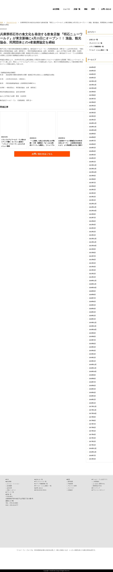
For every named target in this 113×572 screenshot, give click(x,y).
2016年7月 (92, 455)
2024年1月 (92, 162)
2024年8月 (92, 137)
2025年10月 (92, 88)
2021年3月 (92, 270)
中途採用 (70, 483)
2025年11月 (92, 85)
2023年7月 (92, 182)
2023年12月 (92, 165)
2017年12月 (92, 406)
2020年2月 (92, 315)
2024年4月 (92, 151)
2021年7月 (92, 256)
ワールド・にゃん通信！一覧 (98, 50)
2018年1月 (92, 403)
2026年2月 (92, 74)
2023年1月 (92, 200)
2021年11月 (92, 242)
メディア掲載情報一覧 (96, 46)
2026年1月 (92, 78)
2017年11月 (92, 410)
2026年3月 (92, 71)
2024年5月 (92, 147)
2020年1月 (92, 319)
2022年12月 (92, 203)
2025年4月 (92, 109)
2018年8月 (92, 378)
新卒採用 (70, 481)
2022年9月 (92, 214)
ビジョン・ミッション (13, 483)
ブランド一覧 (10, 492)
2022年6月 (92, 221)
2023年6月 (92, 186)
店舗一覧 (77, 9)
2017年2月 (92, 441)
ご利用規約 (96, 481)
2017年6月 (92, 427)
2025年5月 (92, 106)
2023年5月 (92, 189)
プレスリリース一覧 (95, 43)
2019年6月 (92, 343)
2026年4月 (92, 67)
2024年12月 (92, 123)
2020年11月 (92, 284)
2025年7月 (92, 99)
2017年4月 (92, 434)
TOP (1, 22)
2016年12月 (92, 448)
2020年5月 (92, 305)
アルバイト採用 (72, 486)
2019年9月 (92, 333)
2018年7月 (92, 382)
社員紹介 (70, 490)
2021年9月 (92, 249)
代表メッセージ (11, 490)
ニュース (66, 9)
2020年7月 (92, 298)
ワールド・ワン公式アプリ (99, 479)
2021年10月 (92, 245)
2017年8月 (92, 420)
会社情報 (56, 9)
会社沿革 (9, 488)
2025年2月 (92, 116)
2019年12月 (92, 322)
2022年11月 (92, 207)
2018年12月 (92, 364)
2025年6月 (92, 102)
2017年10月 (92, 413)
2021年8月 (92, 252)
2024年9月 (92, 134)
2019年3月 (92, 354)
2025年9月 (92, 92)
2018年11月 (92, 368)
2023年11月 (92, 168)
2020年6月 (92, 301)
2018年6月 (92, 385)
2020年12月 (92, 280)
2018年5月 (92, 389)
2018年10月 (92, 371)
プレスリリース (11, 22)
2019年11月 (92, 326)
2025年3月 (92, 112)
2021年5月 (92, 263)
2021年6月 (92, 259)
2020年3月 (92, 312)
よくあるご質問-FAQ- (99, 483)
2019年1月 (92, 361)
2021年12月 (92, 238)
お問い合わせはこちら (42, 154)
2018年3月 (92, 396)
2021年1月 (92, 277)
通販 (85, 9)
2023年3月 (92, 193)
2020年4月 (92, 308)
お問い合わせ (106, 9)
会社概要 (9, 486)
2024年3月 (92, 155)
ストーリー (71, 488)
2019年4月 (92, 350)
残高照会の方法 (97, 486)
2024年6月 (92, 144)
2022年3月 (92, 228)
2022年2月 (92, 231)
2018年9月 (92, 375)
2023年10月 (92, 172)
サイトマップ (96, 488)
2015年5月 (92, 459)
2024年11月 (92, 127)
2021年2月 (92, 273)
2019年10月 (92, 329)
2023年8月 (92, 179)
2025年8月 (92, 95)
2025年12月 (92, 81)
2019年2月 (92, 357)
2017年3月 (92, 438)
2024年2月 (92, 158)
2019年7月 (92, 340)
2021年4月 (92, 266)
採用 (93, 9)
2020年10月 (92, 287)
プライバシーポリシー (98, 490)
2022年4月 (92, 224)
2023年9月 (92, 175)
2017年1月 (92, 445)
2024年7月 (92, 140)
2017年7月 (92, 424)
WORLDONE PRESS (40, 490)
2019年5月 (92, 347)
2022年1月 (92, 235)
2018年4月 (92, 392)
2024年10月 (92, 130)
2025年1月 (92, 120)
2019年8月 (92, 336)
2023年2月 (92, 197)
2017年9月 (92, 417)
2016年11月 (92, 452)
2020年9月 (92, 291)
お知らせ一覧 (93, 39)
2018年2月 (92, 399)
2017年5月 (92, 431)
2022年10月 (92, 210)
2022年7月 (92, 217)
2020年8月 (92, 294)
